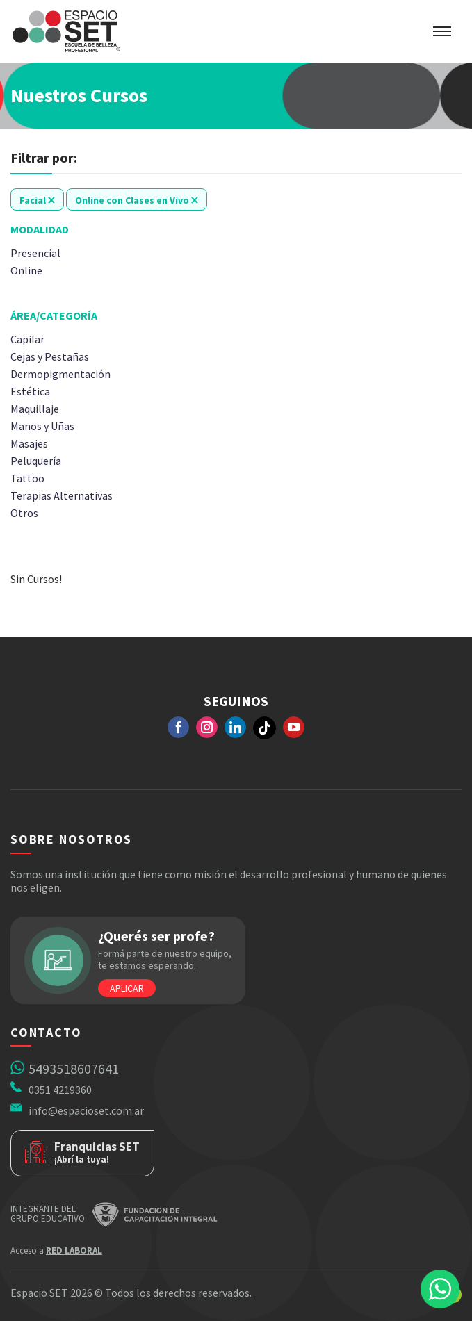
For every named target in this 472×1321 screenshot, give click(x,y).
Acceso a (56, 1250)
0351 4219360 (60, 1090)
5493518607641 (74, 1068)
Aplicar (127, 988)
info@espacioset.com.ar (86, 1110)
